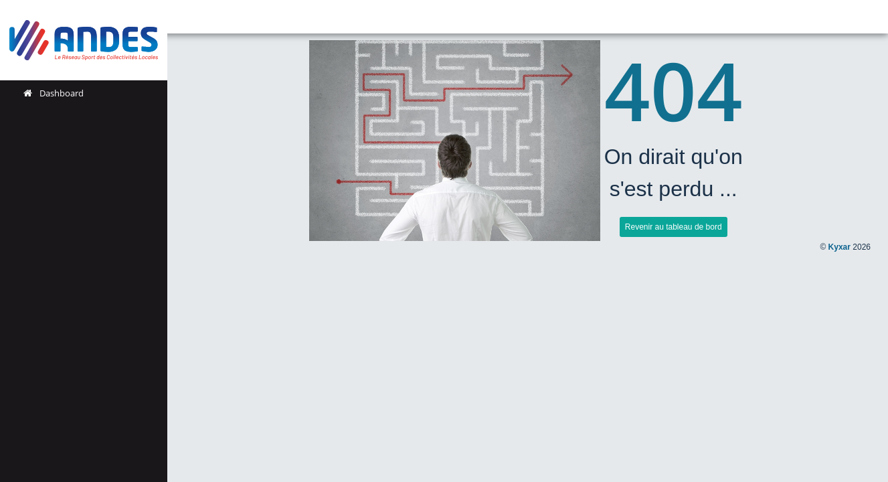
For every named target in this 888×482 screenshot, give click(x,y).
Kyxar (839, 247)
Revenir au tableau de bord (673, 227)
